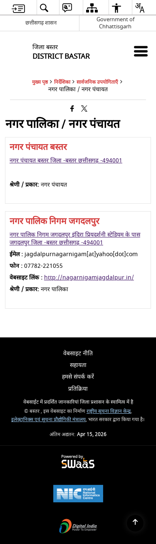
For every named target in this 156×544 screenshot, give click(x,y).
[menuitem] (18, 7)
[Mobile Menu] (141, 51)
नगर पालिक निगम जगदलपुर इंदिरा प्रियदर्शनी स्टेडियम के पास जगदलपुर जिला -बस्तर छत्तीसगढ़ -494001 (75, 238)
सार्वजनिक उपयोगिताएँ (97, 82)
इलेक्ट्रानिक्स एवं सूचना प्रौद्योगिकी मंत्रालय (48, 419)
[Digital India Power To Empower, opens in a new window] (78, 527)
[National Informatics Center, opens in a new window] (78, 495)
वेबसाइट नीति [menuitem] (78, 353)
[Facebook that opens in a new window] (72, 109)
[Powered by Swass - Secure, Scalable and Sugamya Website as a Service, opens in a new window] (78, 462)
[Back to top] (135, 523)
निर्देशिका (62, 82)
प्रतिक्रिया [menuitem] (78, 388)
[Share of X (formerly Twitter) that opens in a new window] (84, 109)
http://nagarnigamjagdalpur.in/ (89, 277)
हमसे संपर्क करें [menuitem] (78, 376)
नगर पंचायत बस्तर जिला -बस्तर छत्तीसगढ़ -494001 (66, 160)
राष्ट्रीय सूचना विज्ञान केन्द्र (109, 411)
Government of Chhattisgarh (115, 22)
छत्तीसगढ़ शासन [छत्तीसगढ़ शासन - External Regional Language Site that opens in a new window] (41, 23)
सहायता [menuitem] (78, 365)
